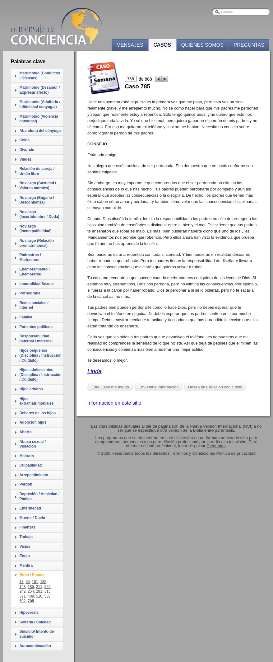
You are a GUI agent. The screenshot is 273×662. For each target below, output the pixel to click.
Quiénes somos (202, 45)
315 (47, 591)
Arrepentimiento (33, 475)
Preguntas (249, 45)
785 (31, 601)
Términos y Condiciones (193, 453)
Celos (24, 140)
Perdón (25, 484)
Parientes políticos (36, 327)
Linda (94, 371)
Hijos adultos (31, 389)
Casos (162, 45)
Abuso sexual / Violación (32, 444)
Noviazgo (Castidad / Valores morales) (37, 185)
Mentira (26, 565)
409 (31, 596)
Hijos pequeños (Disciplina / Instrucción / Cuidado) (40, 355)
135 (43, 582)
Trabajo (26, 537)
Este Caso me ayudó (110, 387)
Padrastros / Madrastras (30, 257)
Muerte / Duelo (32, 518)
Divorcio (26, 150)
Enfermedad (30, 508)
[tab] (37, 76)
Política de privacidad (236, 453)
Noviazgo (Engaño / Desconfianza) (36, 200)
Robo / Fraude (31, 575)
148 (22, 587)
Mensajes (129, 45)
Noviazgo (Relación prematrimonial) (36, 243)
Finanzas (27, 527)
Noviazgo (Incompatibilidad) (35, 228)
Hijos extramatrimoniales (36, 401)
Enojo (24, 556)
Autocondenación (35, 646)
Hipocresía (28, 612)
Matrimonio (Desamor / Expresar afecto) (39, 90)
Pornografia (29, 293)
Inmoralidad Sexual (36, 284)
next (165, 79)
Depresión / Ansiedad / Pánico (39, 496)
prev (158, 79)
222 (47, 587)
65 (27, 582)
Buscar (227, 12)
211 (39, 587)
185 (31, 587)
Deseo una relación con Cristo (215, 387)
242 (22, 591)
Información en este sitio (114, 403)
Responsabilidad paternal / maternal (36, 338)
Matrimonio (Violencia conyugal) (38, 119)
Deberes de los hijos (37, 413)
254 (31, 591)
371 (22, 596)
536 (47, 596)
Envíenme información (158, 387)
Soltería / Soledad (35, 622)
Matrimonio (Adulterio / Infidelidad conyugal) (39, 104)
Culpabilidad (30, 465)
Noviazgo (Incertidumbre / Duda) (39, 214)
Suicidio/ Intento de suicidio (36, 634)
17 (21, 582)
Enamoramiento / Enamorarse (34, 271)
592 (22, 601)
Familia (25, 317)
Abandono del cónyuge (40, 131)
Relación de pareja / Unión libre (36, 171)
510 (39, 596)
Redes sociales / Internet (33, 305)
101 (35, 582)
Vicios (24, 546)
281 (39, 591)
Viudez (25, 159)
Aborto (25, 432)
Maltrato (26, 456)
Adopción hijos (32, 422)
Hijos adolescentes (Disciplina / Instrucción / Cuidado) (40, 375)
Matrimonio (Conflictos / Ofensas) (39, 75)
